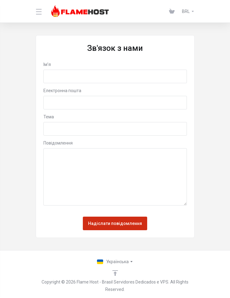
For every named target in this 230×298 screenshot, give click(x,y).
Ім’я (47, 64)
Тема (48, 116)
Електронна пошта (62, 90)
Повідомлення (58, 143)
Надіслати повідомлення (115, 223)
